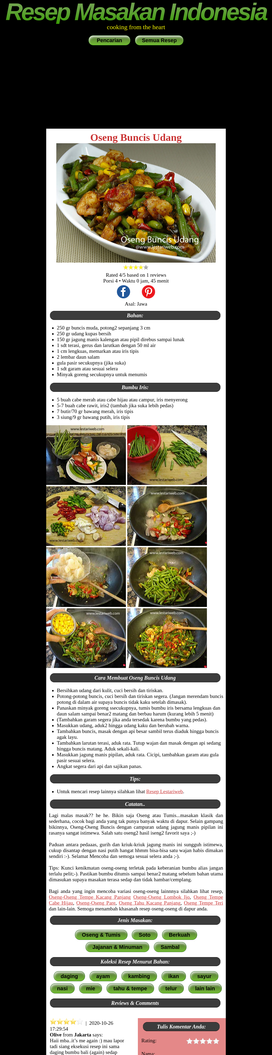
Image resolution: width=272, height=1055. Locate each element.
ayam (103, 976)
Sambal (170, 947)
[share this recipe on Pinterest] (148, 292)
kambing (139, 976)
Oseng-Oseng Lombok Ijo (161, 897)
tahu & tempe (130, 988)
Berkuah (179, 935)
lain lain (205, 988)
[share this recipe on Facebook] (123, 292)
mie (90, 988)
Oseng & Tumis (101, 935)
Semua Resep (159, 40)
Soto (144, 935)
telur (171, 988)
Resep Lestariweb (164, 791)
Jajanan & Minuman (117, 947)
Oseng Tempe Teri (203, 903)
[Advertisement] (136, 87)
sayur (204, 976)
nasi (62, 988)
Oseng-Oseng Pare (96, 903)
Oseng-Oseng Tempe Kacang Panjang (90, 897)
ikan (173, 976)
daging (69, 976)
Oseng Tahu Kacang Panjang (149, 903)
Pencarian (109, 40)
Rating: (180, 1041)
